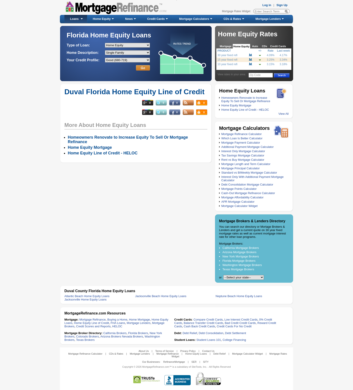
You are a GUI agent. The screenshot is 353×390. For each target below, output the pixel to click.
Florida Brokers (138, 333)
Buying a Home (117, 319)
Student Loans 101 (208, 340)
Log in (266, 5)
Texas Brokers (85, 340)
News (129, 19)
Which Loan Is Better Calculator (241, 138)
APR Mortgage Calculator (237, 201)
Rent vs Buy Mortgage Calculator (242, 159)
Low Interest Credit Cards (241, 319)
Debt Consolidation (211, 333)
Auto (255, 46)
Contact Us (208, 351)
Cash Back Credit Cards (199, 326)
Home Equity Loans (196, 353)
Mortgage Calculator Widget (239, 206)
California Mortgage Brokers (240, 248)
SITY (205, 361)
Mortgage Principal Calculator (240, 168)
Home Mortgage (139, 319)
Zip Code (255, 75)
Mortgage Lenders (268, 19)
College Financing (234, 340)
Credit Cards (156, 19)
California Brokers (115, 333)
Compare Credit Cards (208, 319)
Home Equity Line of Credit (91, 323)
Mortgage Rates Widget (236, 11)
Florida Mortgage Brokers (239, 260)
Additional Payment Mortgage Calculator (247, 147)
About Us (143, 351)
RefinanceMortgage (174, 361)
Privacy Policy (188, 351)
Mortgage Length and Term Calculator (245, 164)
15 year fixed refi (227, 59)
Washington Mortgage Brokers (242, 265)
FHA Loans (118, 323)
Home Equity (102, 19)
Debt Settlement (235, 333)
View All (283, 113)
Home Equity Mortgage (236, 105)
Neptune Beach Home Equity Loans (239, 296)
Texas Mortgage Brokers (238, 269)
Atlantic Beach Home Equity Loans (86, 296)
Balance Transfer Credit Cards (203, 323)
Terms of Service (164, 351)
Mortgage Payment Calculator (240, 142)
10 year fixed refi (227, 64)
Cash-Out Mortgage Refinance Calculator (248, 193)
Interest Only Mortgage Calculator (243, 151)
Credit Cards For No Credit (234, 326)
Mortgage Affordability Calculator (242, 197)
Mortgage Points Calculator (239, 188)
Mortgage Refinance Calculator (241, 134)
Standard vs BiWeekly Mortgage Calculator (249, 172)
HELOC (117, 326)
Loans (74, 19)
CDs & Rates (232, 19)
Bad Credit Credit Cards (240, 323)
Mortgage (226, 46)
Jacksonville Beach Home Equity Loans (160, 296)
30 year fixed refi (227, 55)
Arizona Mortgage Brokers (239, 252)
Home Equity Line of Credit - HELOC (245, 109)
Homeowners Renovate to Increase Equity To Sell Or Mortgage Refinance (245, 99)
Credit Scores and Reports (93, 326)
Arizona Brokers (110, 336)
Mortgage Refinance (92, 319)
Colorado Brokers (87, 336)
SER (194, 361)
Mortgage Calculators (194, 19)
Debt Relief (190, 333)
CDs (264, 46)
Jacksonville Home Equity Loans (85, 299)
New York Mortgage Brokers (240, 256)
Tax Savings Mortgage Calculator (242, 155)
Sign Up (281, 5)
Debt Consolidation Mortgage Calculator (247, 184)
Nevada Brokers (132, 336)
